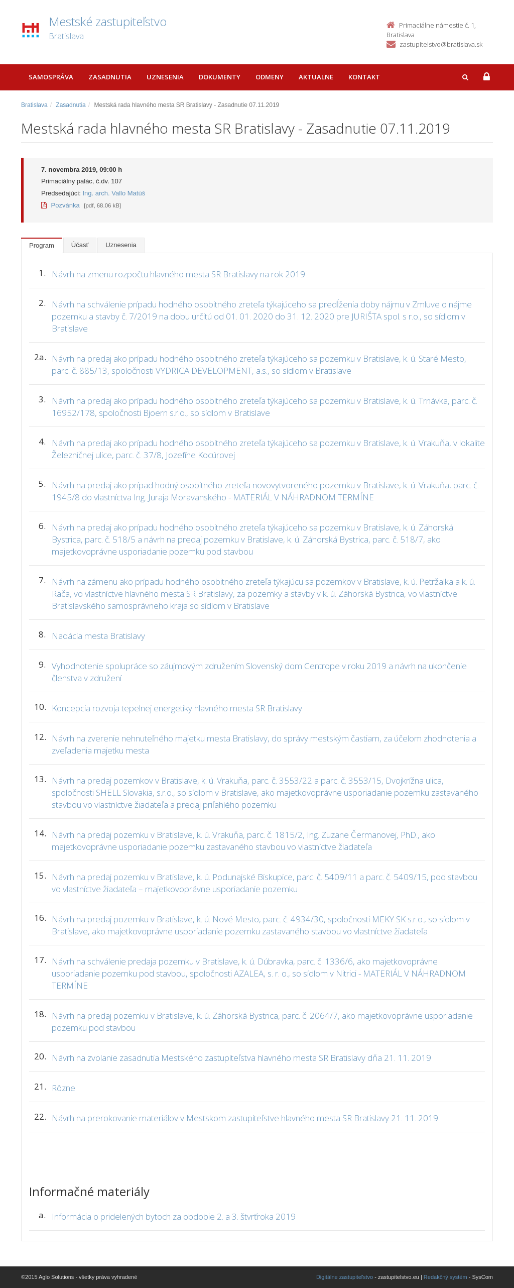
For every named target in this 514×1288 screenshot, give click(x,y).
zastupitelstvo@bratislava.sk (441, 44)
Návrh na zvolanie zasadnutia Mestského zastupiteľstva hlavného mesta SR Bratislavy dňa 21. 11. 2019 (241, 1057)
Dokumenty (219, 76)
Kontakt (364, 76)
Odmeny (269, 76)
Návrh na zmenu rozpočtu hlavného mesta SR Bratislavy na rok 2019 (178, 274)
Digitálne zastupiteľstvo (344, 1277)
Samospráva (51, 76)
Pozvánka (60, 205)
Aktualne (316, 76)
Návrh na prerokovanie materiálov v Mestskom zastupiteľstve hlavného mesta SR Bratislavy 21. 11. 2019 (245, 1118)
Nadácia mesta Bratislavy (98, 635)
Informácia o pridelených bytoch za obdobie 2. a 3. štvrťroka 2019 (174, 1216)
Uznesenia (165, 76)
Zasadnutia (110, 76)
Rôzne (63, 1088)
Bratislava (34, 105)
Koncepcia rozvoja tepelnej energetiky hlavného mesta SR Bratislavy (177, 708)
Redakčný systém (445, 1277)
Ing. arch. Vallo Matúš (113, 193)
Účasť (80, 245)
